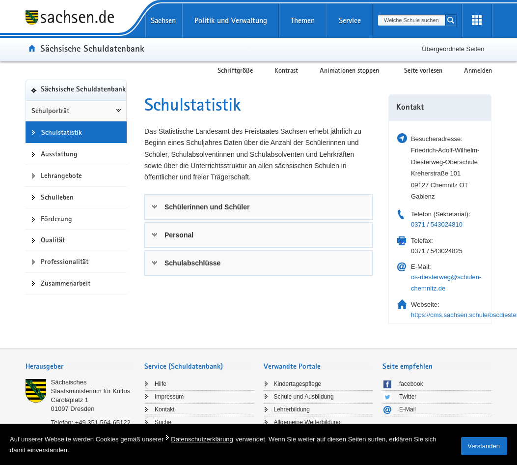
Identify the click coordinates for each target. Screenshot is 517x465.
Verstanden (483, 446)
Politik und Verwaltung (230, 20)
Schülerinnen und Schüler (206, 207)
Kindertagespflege (298, 383)
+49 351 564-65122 (103, 422)
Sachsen (163, 20)
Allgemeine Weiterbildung (307, 422)
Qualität (53, 239)
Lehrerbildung (292, 409)
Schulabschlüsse (192, 263)
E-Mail (407, 409)
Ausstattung (59, 153)
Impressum (169, 396)
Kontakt (165, 409)
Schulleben (57, 197)
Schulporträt (50, 110)
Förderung (56, 218)
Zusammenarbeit (65, 283)
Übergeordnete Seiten (453, 49)
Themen (303, 20)
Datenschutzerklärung (202, 439)
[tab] (258, 207)
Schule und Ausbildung (304, 396)
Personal (178, 235)
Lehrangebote (61, 175)
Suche (163, 422)
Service (350, 20)
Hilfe (160, 383)
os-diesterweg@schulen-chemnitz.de (446, 282)
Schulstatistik (61, 132)
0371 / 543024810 (437, 224)
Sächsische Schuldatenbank (92, 48)
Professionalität (64, 261)
